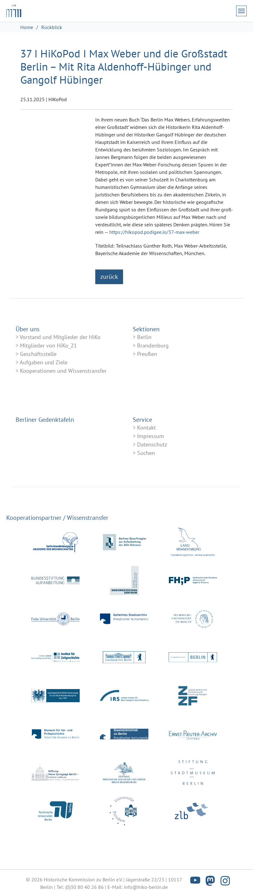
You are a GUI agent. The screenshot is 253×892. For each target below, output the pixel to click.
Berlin (144, 337)
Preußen (147, 353)
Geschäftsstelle (38, 353)
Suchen (146, 452)
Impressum (150, 436)
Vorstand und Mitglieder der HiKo (60, 337)
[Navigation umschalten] (241, 11)
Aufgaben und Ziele (43, 362)
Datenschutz (152, 444)
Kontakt (146, 427)
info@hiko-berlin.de (146, 887)
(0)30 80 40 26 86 (84, 887)
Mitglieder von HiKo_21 (48, 345)
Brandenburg (153, 345)
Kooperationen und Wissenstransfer (63, 370)
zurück (109, 277)
